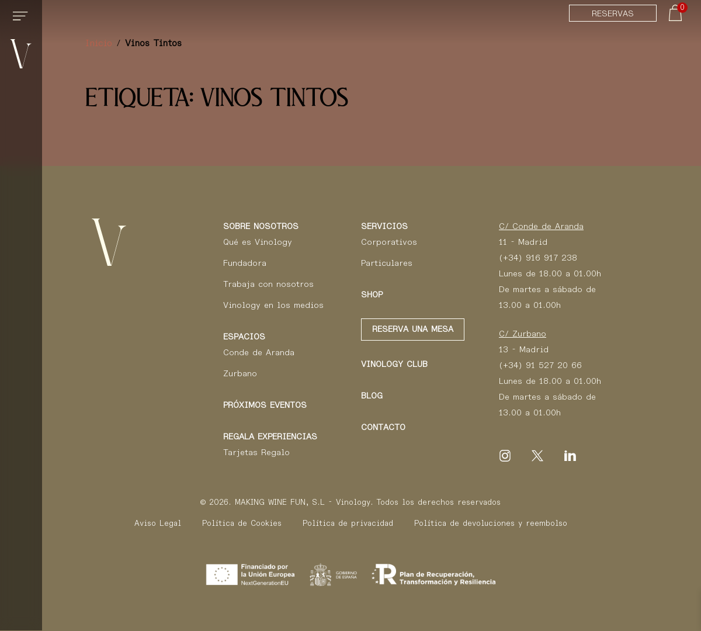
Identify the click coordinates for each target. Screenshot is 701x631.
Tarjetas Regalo (256, 452)
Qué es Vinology (257, 242)
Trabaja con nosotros (268, 284)
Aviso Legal (157, 523)
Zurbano (240, 373)
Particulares (386, 263)
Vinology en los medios (273, 305)
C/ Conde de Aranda (541, 226)
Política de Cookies (242, 523)
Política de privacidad (348, 523)
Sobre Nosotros (261, 226)
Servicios (384, 226)
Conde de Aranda (258, 352)
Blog (372, 395)
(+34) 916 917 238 (538, 258)
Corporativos (389, 242)
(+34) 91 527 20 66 (540, 365)
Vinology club (394, 364)
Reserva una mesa (412, 329)
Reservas (613, 13)
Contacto (383, 427)
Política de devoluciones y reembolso (490, 523)
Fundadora (244, 263)
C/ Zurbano (522, 334)
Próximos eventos (265, 405)
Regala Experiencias (270, 436)
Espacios (244, 336)
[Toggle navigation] (22, 21)
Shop (372, 294)
